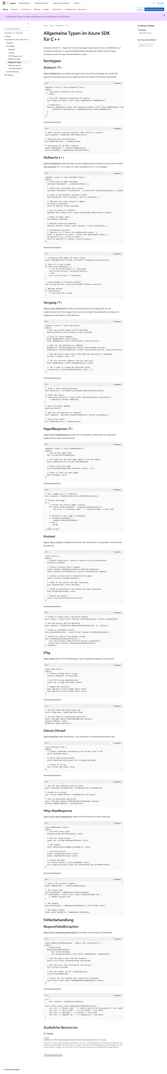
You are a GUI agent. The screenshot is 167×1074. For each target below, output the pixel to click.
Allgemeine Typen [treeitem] (14, 62)
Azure (52, 25)
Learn (46, 25)
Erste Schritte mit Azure (154, 9)
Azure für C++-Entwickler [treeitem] (14, 33)
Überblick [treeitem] (9, 43)
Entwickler (60, 25)
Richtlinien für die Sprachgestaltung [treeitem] (14, 66)
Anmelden (160, 3)
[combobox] (16, 28)
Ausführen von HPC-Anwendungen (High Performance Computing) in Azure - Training (75, 1040)
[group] (83, 102)
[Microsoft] (4, 3)
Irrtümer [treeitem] (11, 53)
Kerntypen (142, 30)
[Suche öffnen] (153, 3)
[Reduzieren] (28, 24)
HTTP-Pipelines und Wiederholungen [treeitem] (15, 57)
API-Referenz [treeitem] (9, 75)
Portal (140, 9)
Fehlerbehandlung (145, 33)
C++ (67, 25)
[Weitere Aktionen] (121, 25)
